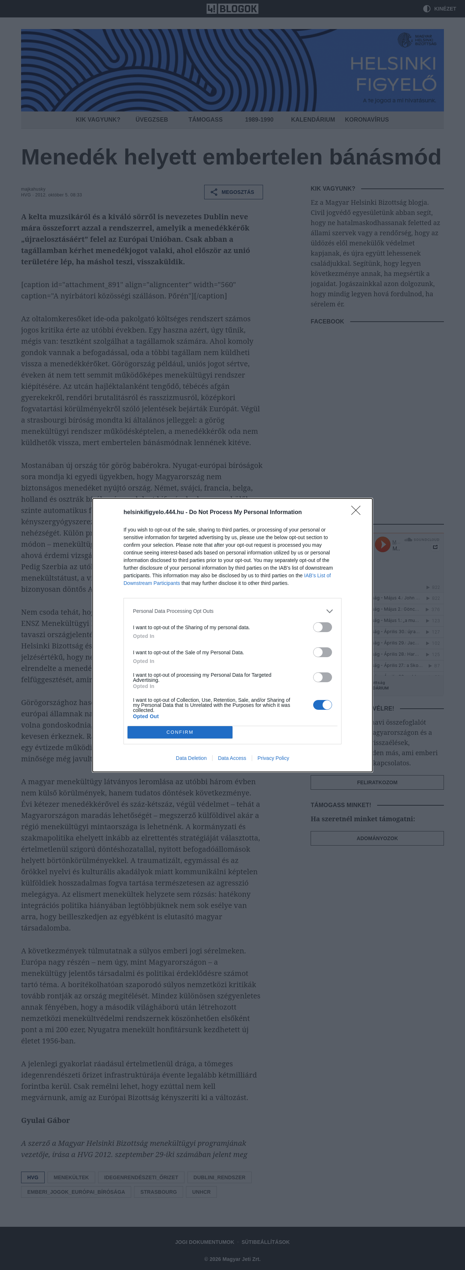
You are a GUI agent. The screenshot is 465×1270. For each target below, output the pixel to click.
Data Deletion (191, 758)
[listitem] (232, 611)
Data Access (232, 758)
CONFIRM (180, 731)
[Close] (358, 513)
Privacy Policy (273, 758)
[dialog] (232, 635)
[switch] (322, 627)
